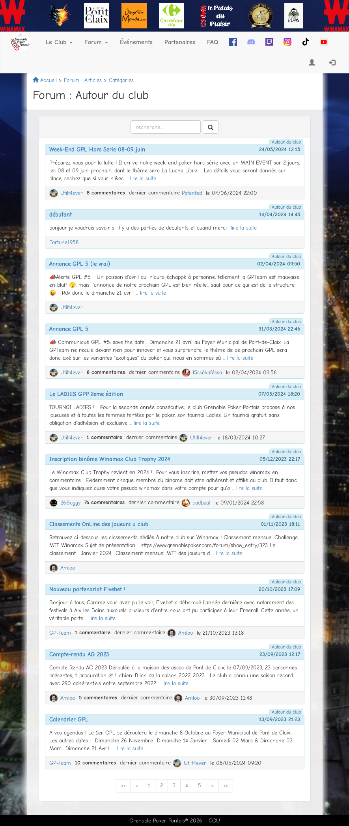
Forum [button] (96, 42)
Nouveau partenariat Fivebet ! (87, 589)
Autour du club (286, 142)
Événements (136, 42)
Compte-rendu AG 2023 (79, 654)
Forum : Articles (83, 80)
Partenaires (179, 42)
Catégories (121, 80)
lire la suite (143, 178)
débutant (60, 214)
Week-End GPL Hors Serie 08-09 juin (97, 149)
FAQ (212, 42)
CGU (214, 820)
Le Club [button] (59, 42)
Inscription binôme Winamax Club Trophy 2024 (109, 459)
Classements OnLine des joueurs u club (98, 524)
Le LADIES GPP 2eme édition (86, 394)
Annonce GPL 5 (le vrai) (79, 263)
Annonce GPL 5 (68, 329)
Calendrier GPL (68, 719)
